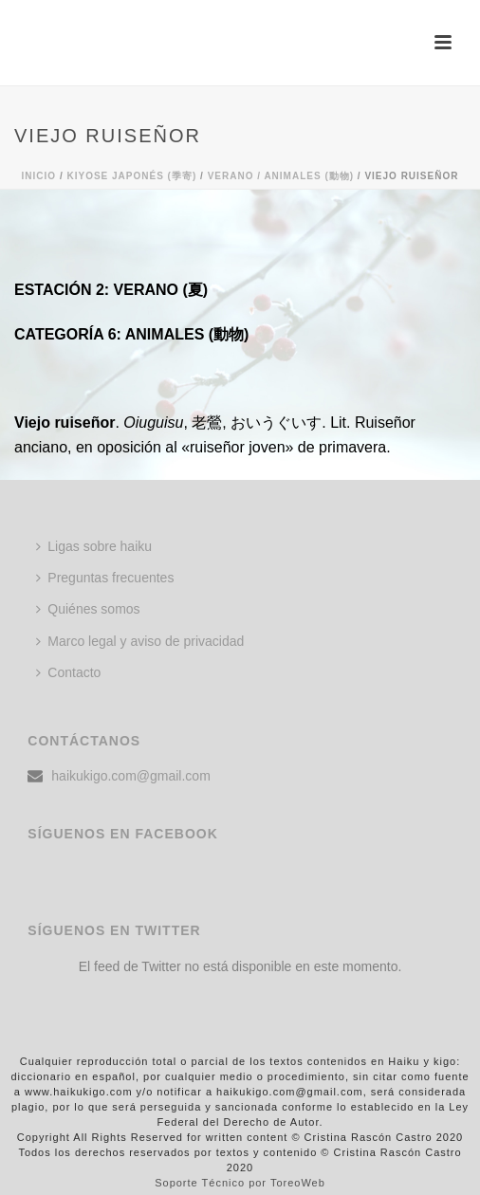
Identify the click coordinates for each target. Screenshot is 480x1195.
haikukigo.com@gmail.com (131, 775)
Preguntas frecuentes (105, 577)
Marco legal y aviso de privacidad (140, 641)
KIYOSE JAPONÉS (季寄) (131, 176)
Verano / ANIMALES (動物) (281, 176)
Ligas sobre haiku (94, 546)
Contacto (68, 672)
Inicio (39, 176)
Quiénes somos (87, 608)
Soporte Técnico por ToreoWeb (240, 1182)
